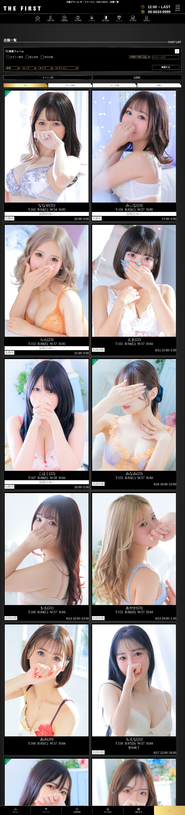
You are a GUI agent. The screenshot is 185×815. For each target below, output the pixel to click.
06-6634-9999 (159, 12)
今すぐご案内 (16, 57)
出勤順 (137, 77)
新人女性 (33, 57)
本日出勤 (48, 57)
